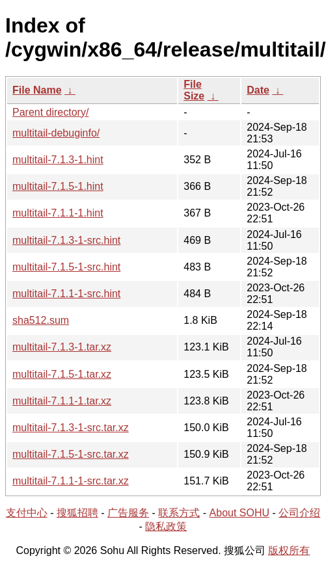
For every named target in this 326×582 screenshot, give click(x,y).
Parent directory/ (50, 112)
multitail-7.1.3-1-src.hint (66, 240)
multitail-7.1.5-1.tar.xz (61, 374)
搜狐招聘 (77, 512)
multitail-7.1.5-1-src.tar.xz (70, 454)
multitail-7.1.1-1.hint (57, 212)
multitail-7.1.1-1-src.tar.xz (70, 480)
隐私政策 (166, 526)
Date (258, 90)
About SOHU (239, 512)
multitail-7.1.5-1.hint (57, 186)
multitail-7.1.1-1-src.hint (66, 293)
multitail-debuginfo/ (56, 133)
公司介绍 (299, 512)
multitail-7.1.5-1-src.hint (66, 266)
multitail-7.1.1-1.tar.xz (61, 400)
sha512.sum (40, 320)
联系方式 (179, 512)
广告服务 (128, 512)
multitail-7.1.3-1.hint (57, 159)
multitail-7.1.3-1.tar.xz (61, 346)
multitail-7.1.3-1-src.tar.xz (70, 427)
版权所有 (289, 550)
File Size (193, 90)
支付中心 (27, 512)
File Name (37, 90)
